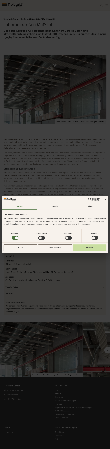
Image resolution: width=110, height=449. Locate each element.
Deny (20, 248)
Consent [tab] (19, 206)
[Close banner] (105, 199)
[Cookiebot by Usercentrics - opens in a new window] (90, 199)
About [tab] (90, 206)
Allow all (89, 248)
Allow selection (54, 248)
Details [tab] (55, 206)
